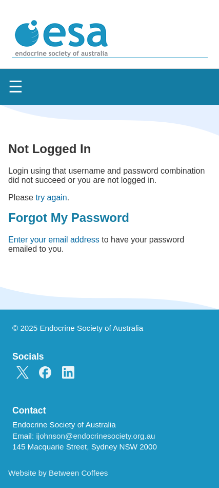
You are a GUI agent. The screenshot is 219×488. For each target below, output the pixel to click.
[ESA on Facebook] (45, 373)
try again (51, 197)
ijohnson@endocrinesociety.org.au (95, 435)
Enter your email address (53, 239)
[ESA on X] (22, 373)
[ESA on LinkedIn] (68, 373)
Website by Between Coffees (58, 472)
